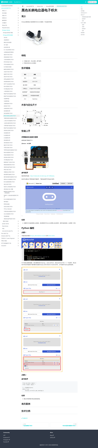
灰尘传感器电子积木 (9, 214)
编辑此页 (24, 418)
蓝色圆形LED (7, 111)
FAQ (3, 228)
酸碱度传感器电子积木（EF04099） (9, 192)
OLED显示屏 (7, 47)
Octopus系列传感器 (8, 35)
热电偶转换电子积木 (9, 81)
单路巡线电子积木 (8, 57)
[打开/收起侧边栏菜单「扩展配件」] (18, 23)
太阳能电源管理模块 (9, 52)
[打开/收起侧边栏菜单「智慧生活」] (18, 18)
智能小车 (4, 15)
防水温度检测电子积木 (9, 182)
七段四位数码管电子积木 (10, 123)
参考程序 (83, 18)
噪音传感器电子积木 (9, 152)
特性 (82, 9)
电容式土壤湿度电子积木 (10, 186)
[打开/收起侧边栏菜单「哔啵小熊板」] (18, 241)
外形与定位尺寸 (84, 12)
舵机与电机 (5, 221)
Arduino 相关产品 (5, 236)
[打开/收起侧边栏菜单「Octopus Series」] (18, 30)
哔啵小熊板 (4, 241)
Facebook (6, 437)
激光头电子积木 (7, 184)
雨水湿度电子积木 (8, 86)
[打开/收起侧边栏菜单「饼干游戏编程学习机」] (18, 243)
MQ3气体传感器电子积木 (10, 128)
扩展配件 (4, 23)
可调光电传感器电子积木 (10, 211)
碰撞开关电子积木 (8, 74)
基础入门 (4, 10)
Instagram (6, 439)
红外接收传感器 (7, 67)
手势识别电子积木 (8, 147)
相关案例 (82, 32)
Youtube (6, 442)
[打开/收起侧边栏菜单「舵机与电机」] (18, 221)
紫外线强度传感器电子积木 (10, 177)
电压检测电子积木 (8, 113)
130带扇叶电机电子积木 (9, 125)
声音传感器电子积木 (9, 64)
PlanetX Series (6, 27)
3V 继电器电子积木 (8, 160)
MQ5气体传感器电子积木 (10, 96)
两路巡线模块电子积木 (9, 164)
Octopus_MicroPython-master (37, 235)
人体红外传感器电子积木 (10, 120)
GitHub (52, 437)
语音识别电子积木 (8, 206)
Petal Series (5, 226)
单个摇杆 (6, 45)
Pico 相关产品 (4, 233)
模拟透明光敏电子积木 (9, 174)
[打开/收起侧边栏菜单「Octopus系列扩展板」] (18, 33)
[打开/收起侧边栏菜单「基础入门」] (18, 11)
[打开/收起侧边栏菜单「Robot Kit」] (18, 25)
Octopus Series (6, 30)
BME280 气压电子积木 (9, 162)
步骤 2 (83, 26)
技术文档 (82, 34)
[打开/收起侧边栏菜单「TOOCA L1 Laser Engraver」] (18, 238)
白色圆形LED (7, 138)
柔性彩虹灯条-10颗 (8, 189)
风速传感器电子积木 (9, 155)
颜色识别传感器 (7, 42)
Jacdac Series (5, 223)
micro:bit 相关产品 (6, 8)
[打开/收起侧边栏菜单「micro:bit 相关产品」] (18, 8)
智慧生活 (4, 18)
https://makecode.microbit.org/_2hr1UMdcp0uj (42, 176)
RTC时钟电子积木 (8, 62)
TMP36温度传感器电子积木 (10, 150)
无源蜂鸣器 (6, 101)
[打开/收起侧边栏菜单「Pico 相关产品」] (18, 233)
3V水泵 (5, 37)
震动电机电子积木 (8, 142)
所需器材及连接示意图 (86, 16)
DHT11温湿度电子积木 (9, 84)
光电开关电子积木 (8, 71)
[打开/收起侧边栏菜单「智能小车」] (18, 15)
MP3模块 (6, 201)
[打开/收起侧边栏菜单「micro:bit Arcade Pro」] (18, 231)
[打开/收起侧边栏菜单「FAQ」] (18, 228)
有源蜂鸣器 (6, 98)
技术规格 (82, 10)
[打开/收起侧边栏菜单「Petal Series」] (18, 226)
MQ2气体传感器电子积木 (10, 94)
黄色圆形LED (7, 140)
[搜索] (92, 2)
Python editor (51, 235)
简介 (82, 7)
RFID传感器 (7, 204)
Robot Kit (4, 25)
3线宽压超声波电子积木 (9, 167)
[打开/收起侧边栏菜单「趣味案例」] (18, 20)
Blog (52, 435)
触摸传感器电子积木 (9, 69)
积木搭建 (4, 13)
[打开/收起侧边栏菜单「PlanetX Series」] (18, 28)
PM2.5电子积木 (7, 169)
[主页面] (22, 6)
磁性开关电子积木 (8, 145)
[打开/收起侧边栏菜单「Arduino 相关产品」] (18, 236)
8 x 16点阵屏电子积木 (9, 49)
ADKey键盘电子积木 (9, 79)
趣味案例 (4, 20)
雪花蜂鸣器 (6, 216)
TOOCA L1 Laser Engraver (8, 238)
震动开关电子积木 (8, 76)
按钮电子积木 (7, 106)
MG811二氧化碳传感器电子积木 (11, 196)
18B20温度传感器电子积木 (10, 118)
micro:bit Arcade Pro (7, 231)
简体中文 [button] (17, 2)
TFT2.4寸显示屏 (7, 209)
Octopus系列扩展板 (8, 32)
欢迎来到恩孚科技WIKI (7, 5)
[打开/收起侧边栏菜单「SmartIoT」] (18, 246)
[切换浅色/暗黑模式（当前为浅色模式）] (86, 2)
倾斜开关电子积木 (8, 54)
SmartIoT (3, 245)
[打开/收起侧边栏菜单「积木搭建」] (18, 13)
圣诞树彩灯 (6, 40)
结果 (83, 20)
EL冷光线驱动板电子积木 (10, 199)
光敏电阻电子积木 (8, 103)
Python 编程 (83, 22)
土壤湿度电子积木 (8, 91)
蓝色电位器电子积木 (9, 157)
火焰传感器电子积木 (9, 59)
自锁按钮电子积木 (8, 108)
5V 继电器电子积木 (8, 89)
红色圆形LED (7, 135)
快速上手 (82, 14)
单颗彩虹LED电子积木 (9, 172)
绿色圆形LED (7, 133)
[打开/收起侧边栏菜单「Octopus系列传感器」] (18, 35)
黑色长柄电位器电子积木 (10, 116)
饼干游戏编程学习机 (6, 243)
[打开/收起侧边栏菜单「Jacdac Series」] (18, 224)
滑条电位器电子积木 (9, 130)
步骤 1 (83, 24)
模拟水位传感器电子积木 (10, 179)
